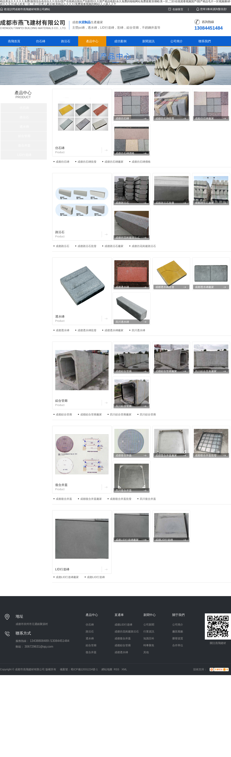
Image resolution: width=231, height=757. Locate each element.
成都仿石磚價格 (125, 153)
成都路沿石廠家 (204, 202)
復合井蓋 (24, 145)
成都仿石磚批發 (164, 118)
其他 (146, 652)
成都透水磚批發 (164, 287)
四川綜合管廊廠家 (206, 371)
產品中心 (92, 41)
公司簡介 (176, 41)
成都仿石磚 (122, 118)
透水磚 (24, 126)
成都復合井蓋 (124, 455)
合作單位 (177, 645)
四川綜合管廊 (124, 406)
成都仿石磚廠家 (204, 118)
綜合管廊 (24, 136)
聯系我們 (204, 41)
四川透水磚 (122, 321)
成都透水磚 (122, 287)
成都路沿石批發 (164, 202)
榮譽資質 (177, 638)
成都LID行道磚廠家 (127, 539)
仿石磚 (40, 41)
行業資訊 (148, 631)
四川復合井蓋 (124, 490)
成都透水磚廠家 (204, 287)
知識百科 (148, 638)
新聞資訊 (148, 41)
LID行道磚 (24, 154)
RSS (117, 669)
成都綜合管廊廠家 (166, 371)
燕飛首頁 (14, 41)
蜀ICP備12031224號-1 (84, 669)
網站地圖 (106, 669)
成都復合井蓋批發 (206, 455)
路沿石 (65, 41)
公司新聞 (148, 624)
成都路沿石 (122, 202)
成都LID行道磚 (164, 539)
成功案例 (120, 41)
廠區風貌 (177, 631)
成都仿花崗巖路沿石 (128, 237)
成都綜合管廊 (124, 371)
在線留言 (177, 9)
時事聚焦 (148, 645)
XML (124, 669)
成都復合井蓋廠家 (166, 455)
